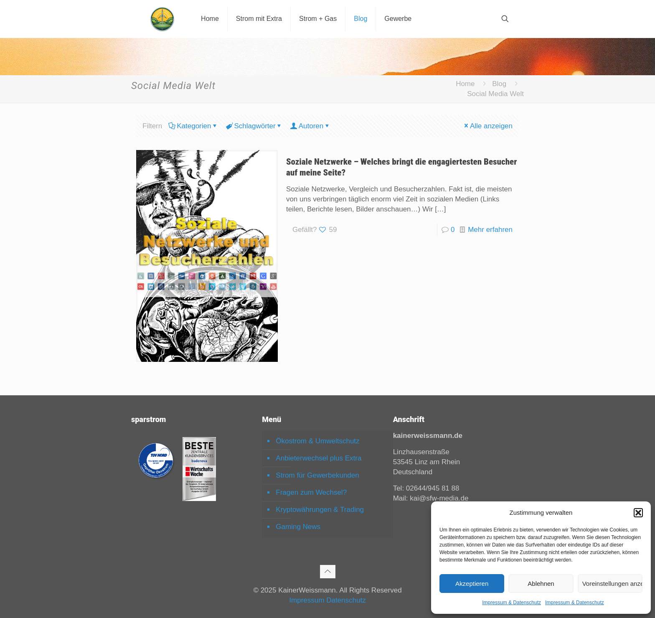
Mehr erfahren (490, 230)
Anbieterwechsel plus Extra (318, 458)
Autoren (310, 126)
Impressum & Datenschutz (511, 602)
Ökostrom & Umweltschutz (317, 441)
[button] (638, 513)
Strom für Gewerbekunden (317, 475)
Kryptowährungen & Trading (320, 510)
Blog (499, 84)
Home (465, 84)
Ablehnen (541, 583)
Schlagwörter (254, 126)
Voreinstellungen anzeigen (612, 583)
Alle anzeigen (488, 126)
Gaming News (298, 527)
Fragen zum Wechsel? (311, 492)
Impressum (306, 600)
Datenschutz (346, 600)
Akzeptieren (471, 583)
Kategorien (193, 126)
